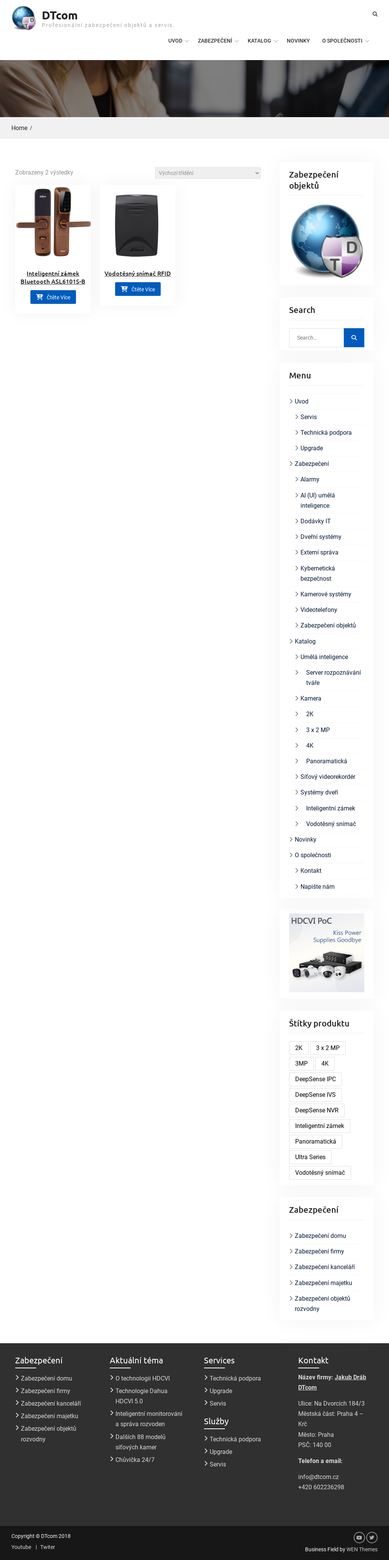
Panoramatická (326, 761)
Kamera (310, 698)
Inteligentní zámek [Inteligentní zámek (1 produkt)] (319, 1125)
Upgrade (311, 448)
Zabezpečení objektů (328, 625)
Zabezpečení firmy (319, 1251)
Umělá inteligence (324, 657)
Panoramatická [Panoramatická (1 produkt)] (315, 1141)
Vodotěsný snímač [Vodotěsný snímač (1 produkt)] (320, 1172)
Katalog (259, 41)
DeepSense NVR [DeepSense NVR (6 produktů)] (316, 1110)
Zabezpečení (215, 41)
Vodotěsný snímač (331, 824)
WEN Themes (362, 1549)
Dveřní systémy (321, 536)
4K (309, 745)
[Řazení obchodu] (208, 173)
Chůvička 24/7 (135, 1459)
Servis (308, 417)
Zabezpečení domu (320, 1235)
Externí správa (319, 552)
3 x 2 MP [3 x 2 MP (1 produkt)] (328, 1048)
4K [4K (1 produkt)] (325, 1063)
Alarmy (309, 479)
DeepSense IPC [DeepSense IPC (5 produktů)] (315, 1079)
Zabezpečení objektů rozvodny (322, 1303)
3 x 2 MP (318, 730)
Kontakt (310, 870)
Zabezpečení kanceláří (325, 1267)
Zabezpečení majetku (323, 1283)
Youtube (21, 1547)
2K (309, 714)
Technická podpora (326, 432)
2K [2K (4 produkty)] (298, 1048)
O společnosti (342, 41)
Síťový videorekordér (327, 776)
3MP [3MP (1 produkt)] (301, 1063)
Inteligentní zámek (330, 808)
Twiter (47, 1547)
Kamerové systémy (325, 594)
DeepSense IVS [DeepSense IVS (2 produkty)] (315, 1094)
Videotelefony (318, 609)
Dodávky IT (315, 521)
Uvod (175, 41)
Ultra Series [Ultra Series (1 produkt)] (310, 1157)
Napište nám (317, 886)
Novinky (298, 41)
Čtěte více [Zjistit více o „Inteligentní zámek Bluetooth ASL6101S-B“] (58, 297)
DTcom (60, 15)
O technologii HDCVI (142, 1378)
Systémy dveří (319, 792)
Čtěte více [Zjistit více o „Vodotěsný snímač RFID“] (143, 289)
